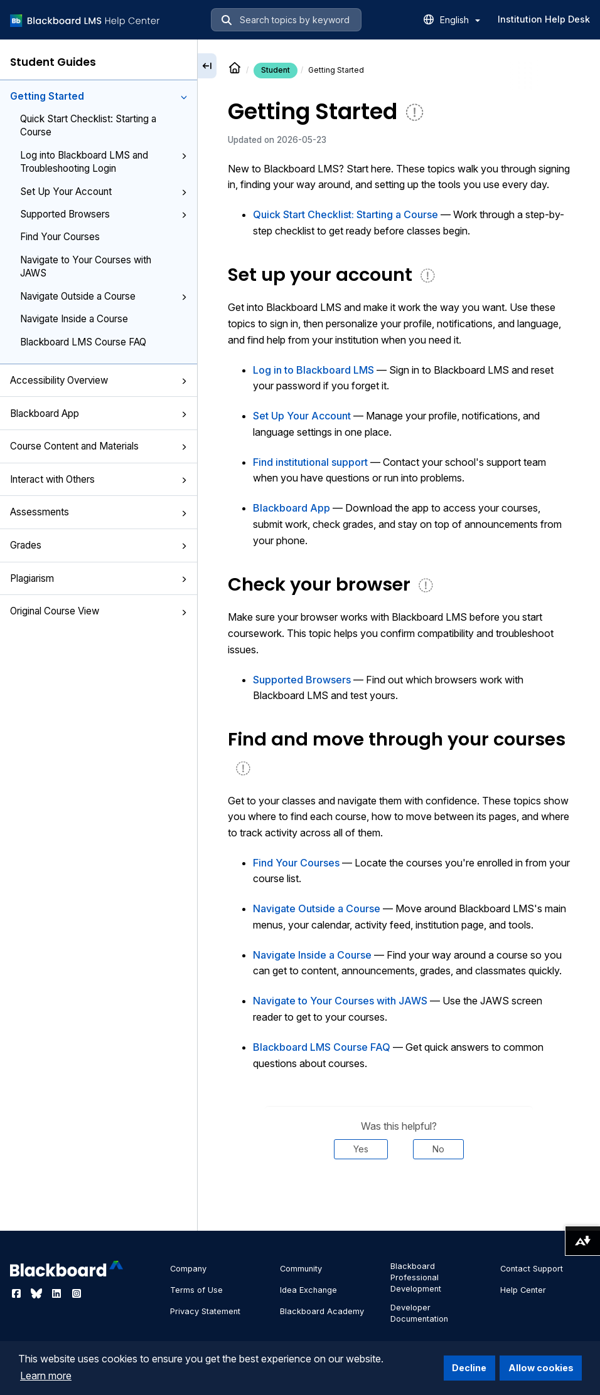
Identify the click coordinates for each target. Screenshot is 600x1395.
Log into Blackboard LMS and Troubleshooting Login (103, 161)
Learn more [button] (46, 1375)
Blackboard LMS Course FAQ (83, 342)
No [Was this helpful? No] (438, 1149)
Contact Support (531, 1268)
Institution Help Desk (544, 19)
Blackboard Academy (322, 1311)
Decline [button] (469, 1367)
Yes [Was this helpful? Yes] (360, 1149)
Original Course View (98, 611)
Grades (98, 545)
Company (188, 1268)
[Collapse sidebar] (207, 65)
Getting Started (98, 96)
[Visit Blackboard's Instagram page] (76, 1293)
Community (301, 1268)
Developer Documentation (419, 1313)
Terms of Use (196, 1290)
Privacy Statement (205, 1311)
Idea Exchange (308, 1290)
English (460, 19)
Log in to (313, 370)
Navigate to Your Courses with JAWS (85, 266)
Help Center (523, 1290)
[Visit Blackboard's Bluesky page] (37, 1293)
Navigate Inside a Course (74, 319)
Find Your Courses (60, 237)
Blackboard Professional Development (415, 1277)
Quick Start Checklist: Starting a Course (88, 125)
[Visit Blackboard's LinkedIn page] (57, 1293)
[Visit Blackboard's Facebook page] (17, 1293)
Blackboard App (98, 413)
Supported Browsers (103, 214)
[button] (184, 97)
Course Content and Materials (98, 446)
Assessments (98, 512)
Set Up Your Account (103, 191)
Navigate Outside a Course (103, 296)
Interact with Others (98, 479)
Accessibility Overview (98, 380)
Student (275, 70)
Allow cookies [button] (541, 1367)
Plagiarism (98, 578)
